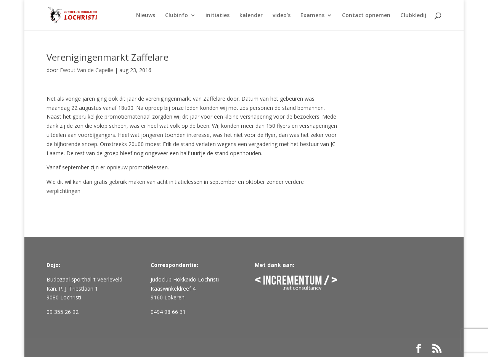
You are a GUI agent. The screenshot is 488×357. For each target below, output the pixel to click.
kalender (251, 16)
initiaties (217, 16)
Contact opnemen (366, 16)
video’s (282, 16)
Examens (312, 16)
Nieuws (145, 16)
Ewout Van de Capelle (86, 70)
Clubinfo (176, 16)
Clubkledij (413, 16)
